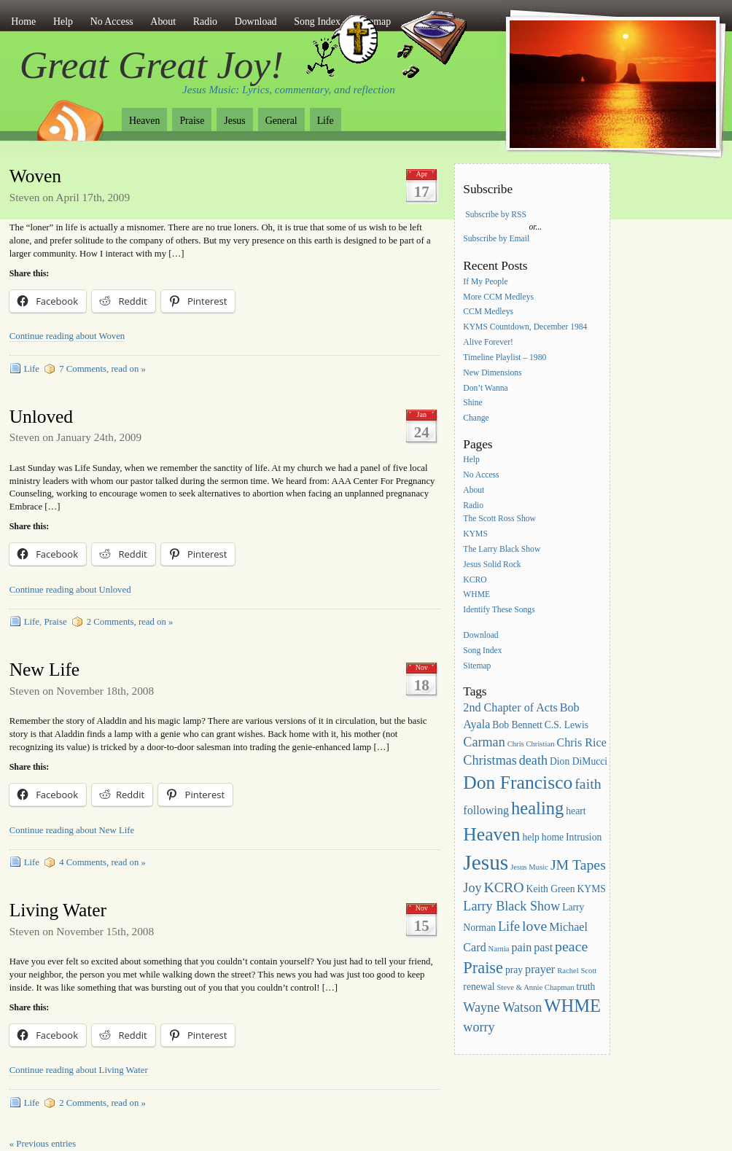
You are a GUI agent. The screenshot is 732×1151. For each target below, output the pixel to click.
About (163, 21)
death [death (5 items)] (533, 760)
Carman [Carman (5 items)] (484, 742)
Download (256, 21)
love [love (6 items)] (534, 926)
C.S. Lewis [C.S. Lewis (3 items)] (566, 724)
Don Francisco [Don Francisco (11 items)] (517, 782)
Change (475, 419)
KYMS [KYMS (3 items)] (591, 888)
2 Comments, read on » (130, 622)
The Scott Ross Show (499, 518)
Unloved (41, 416)
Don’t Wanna (485, 388)
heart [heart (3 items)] (575, 810)
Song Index (482, 650)
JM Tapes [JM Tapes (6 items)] (578, 865)
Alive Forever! (488, 342)
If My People (485, 281)
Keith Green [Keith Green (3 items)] (550, 888)
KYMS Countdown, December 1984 (525, 327)
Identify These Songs (498, 610)
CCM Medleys (488, 312)
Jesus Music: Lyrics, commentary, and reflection (288, 89)
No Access (111, 21)
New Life (44, 669)
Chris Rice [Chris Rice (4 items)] (581, 742)
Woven (35, 176)
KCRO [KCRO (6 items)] (503, 887)
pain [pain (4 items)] (522, 947)
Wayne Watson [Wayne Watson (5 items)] (502, 1007)
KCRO (474, 580)
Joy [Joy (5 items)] (472, 888)
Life (325, 120)
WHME (476, 595)
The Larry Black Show (501, 549)
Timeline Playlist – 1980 (504, 357)
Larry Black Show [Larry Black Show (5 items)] (511, 906)
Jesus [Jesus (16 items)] (485, 862)
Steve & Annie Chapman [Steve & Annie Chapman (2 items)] (535, 987)
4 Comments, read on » (102, 862)
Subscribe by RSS (495, 214)
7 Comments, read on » (102, 369)
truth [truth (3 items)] (586, 986)
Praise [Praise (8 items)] (483, 968)
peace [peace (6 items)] (571, 946)
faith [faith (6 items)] (588, 784)
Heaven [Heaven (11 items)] (491, 834)
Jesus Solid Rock (492, 564)
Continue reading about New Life (71, 830)
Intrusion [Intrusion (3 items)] (583, 837)
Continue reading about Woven (67, 336)
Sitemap (477, 666)
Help (63, 21)
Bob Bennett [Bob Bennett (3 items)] (517, 724)
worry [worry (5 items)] (478, 1027)
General (281, 120)
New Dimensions (492, 373)
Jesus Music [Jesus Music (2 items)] (529, 867)
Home (23, 21)
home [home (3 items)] (553, 837)
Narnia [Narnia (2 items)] (499, 949)
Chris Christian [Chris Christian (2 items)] (531, 744)
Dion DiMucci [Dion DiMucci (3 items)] (578, 761)
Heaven (144, 120)
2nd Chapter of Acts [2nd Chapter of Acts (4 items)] (510, 707)
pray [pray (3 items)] (514, 969)
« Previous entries (42, 1144)
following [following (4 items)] (486, 810)
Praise (191, 120)
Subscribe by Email (496, 238)
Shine (472, 403)
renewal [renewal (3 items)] (478, 986)
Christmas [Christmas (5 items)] (490, 760)
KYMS (475, 534)
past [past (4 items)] (543, 947)
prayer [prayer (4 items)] (540, 969)
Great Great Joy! (152, 65)
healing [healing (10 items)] (537, 808)
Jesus (234, 120)
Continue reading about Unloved (70, 590)
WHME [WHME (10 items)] (572, 1005)
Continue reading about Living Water (78, 1070)
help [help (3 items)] (531, 837)
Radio (205, 21)
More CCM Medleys (498, 297)
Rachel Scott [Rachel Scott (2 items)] (576, 971)
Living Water (57, 910)
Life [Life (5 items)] (509, 926)
